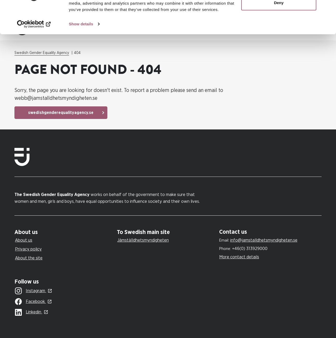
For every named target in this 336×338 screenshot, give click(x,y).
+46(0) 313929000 (249, 248)
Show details (81, 52)
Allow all (279, 14)
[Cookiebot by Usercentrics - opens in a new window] (34, 52)
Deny (279, 31)
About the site (29, 258)
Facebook (30, 302)
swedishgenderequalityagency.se (61, 113)
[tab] (64, 232)
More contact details (239, 257)
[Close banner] (328, 8)
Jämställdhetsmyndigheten (143, 240)
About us (23, 240)
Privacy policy (28, 249)
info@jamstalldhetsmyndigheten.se (263, 240)
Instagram (30, 291)
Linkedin (28, 312)
